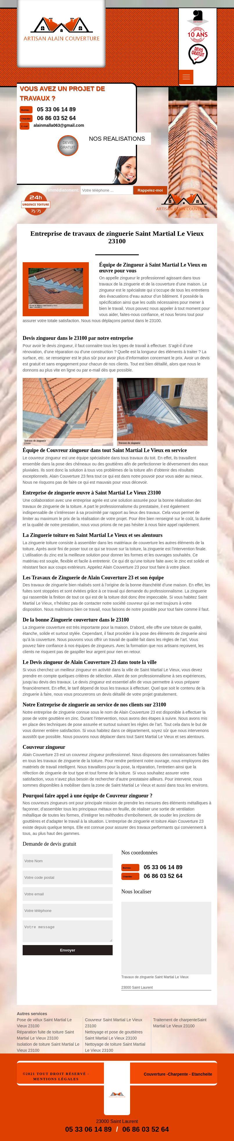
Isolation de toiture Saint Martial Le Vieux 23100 (48, 1047)
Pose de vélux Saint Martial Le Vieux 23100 (44, 1022)
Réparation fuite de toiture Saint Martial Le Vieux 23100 (45, 1035)
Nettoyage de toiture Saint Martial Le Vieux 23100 (115, 1047)
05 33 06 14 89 (163, 867)
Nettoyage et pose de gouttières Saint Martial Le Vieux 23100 (114, 1035)
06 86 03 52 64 (163, 876)
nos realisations (117, 138)
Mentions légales (56, 1079)
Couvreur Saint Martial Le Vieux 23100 (113, 1022)
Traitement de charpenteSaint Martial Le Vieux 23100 (179, 1022)
